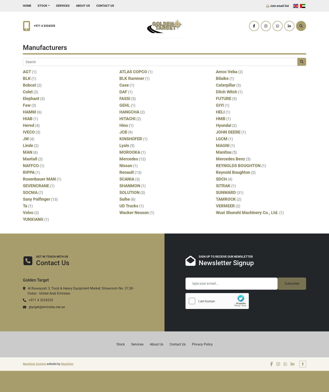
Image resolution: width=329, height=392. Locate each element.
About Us (83, 5)
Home (27, 5)
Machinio (67, 364)
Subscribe (292, 284)
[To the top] (302, 364)
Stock (42, 5)
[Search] (301, 26)
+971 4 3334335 (44, 26)
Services (63, 5)
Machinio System (34, 364)
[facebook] (254, 26)
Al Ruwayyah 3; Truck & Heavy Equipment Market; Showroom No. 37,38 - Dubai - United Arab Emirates (81, 290)
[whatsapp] (278, 26)
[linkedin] (289, 26)
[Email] (231, 284)
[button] (44, 6)
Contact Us (105, 5)
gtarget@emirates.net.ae (47, 307)
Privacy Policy (202, 344)
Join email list (279, 6)
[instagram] (266, 26)
